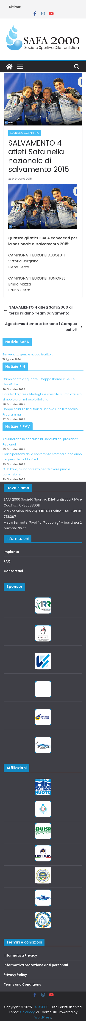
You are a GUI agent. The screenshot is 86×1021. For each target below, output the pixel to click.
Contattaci (13, 571)
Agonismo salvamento (24, 133)
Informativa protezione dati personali (36, 965)
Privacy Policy (15, 974)
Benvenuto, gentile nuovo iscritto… (28, 354)
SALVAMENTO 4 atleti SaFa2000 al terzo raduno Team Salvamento (38, 310)
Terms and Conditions (22, 984)
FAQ (7, 561)
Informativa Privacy (20, 955)
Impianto (11, 551)
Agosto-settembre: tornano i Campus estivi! (43, 326)
